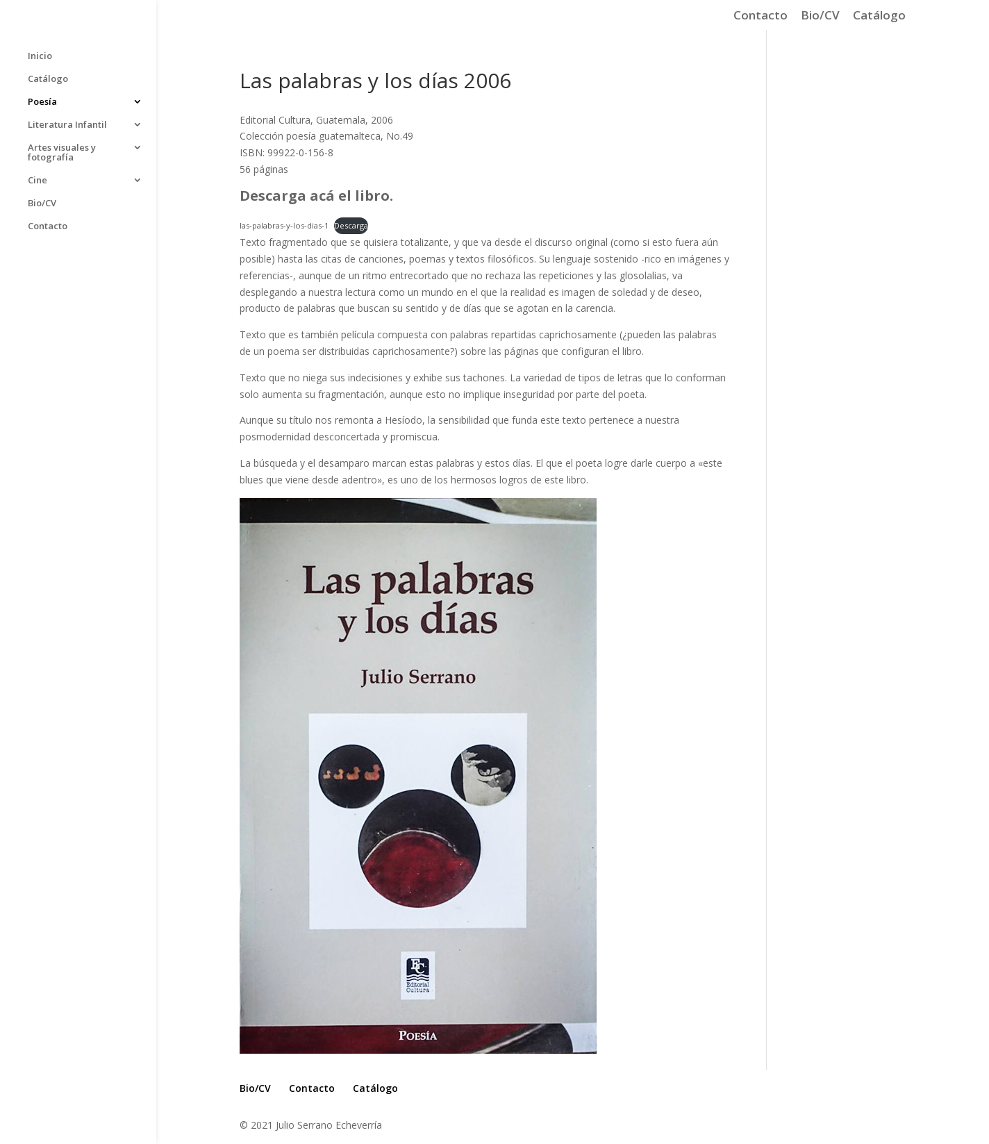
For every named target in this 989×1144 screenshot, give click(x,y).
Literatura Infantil (67, 125)
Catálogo (879, 16)
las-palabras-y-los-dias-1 (284, 225)
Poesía (42, 102)
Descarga (351, 225)
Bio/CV (820, 16)
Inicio (40, 56)
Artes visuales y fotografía (62, 152)
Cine (37, 180)
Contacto (760, 16)
